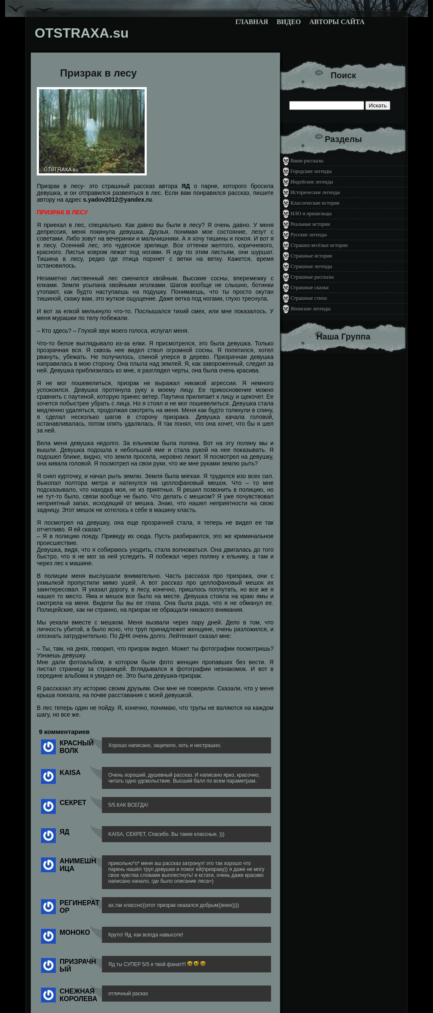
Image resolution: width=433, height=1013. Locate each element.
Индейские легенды (311, 182)
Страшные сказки (309, 287)
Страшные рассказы (312, 277)
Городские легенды (311, 171)
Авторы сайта (336, 21)
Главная (252, 21)
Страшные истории (311, 256)
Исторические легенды (315, 192)
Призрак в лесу (98, 73)
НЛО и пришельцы (311, 213)
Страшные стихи (308, 298)
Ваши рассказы (306, 161)
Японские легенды (310, 309)
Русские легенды (308, 235)
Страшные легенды (311, 266)
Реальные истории (310, 224)
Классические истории (315, 203)
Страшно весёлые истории (319, 245)
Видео (289, 21)
